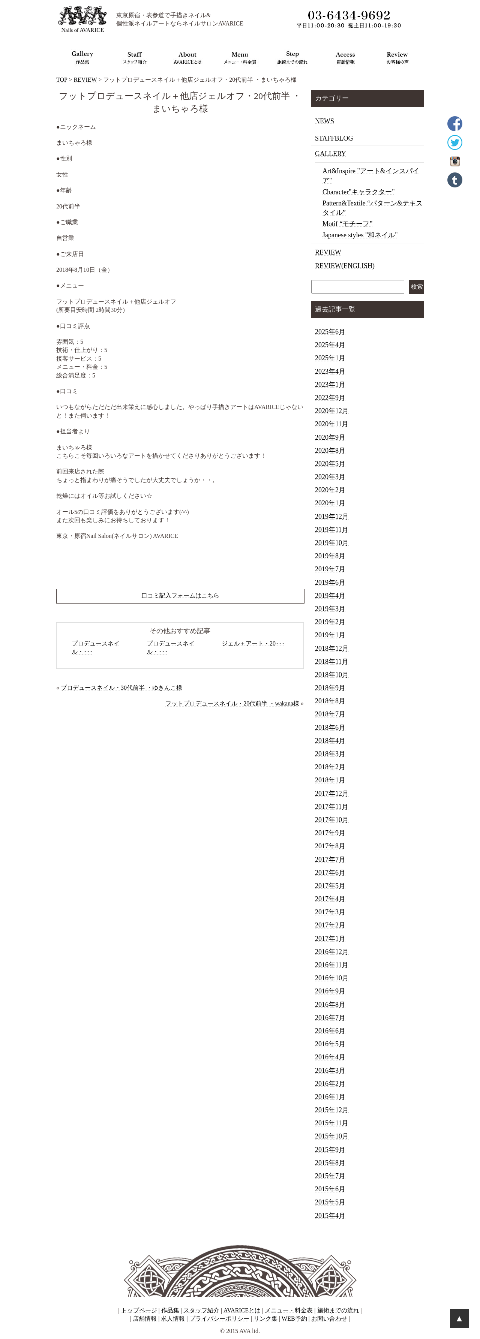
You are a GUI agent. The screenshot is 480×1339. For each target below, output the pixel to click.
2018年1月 (330, 780)
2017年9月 (330, 833)
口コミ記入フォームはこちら (180, 595)
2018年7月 (330, 714)
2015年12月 (332, 1110)
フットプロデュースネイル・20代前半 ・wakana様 (232, 703)
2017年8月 (330, 846)
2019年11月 (331, 529)
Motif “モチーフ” (347, 224)
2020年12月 (332, 411)
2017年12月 (332, 793)
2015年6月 (330, 1189)
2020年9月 (330, 437)
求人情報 (173, 1318)
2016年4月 (330, 1057)
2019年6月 (330, 582)
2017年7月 (330, 859)
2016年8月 (330, 1004)
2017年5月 (330, 886)
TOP (61, 79)
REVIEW (85, 79)
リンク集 (266, 1318)
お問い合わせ (329, 1318)
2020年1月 (330, 503)
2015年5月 (330, 1202)
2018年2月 (330, 767)
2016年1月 (330, 1097)
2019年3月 (330, 609)
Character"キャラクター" (358, 192)
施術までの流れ (338, 1310)
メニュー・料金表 (289, 1310)
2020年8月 (330, 450)
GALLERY (330, 153)
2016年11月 (331, 965)
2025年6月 (330, 331)
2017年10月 (332, 820)
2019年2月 (330, 622)
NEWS (324, 121)
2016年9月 (330, 991)
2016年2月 (330, 1083)
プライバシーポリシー (219, 1318)
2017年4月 (330, 899)
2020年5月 (330, 463)
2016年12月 (332, 952)
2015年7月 (330, 1176)
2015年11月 (331, 1123)
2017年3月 (330, 912)
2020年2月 (330, 490)
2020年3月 (330, 477)
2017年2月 (330, 925)
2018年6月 (330, 727)
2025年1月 (330, 358)
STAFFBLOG (334, 138)
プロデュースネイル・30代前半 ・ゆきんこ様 (121, 687)
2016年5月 (330, 1044)
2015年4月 (330, 1215)
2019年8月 (330, 556)
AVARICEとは (242, 1310)
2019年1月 (330, 635)
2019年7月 (330, 569)
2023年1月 (330, 384)
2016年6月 (330, 1031)
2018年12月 (332, 648)
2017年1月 (330, 938)
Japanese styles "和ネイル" (360, 235)
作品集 (170, 1310)
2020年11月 (331, 424)
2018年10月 (332, 674)
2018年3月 (330, 754)
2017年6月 (330, 872)
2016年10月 (332, 978)
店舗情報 (145, 1318)
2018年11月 (331, 661)
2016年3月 (330, 1070)
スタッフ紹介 (201, 1310)
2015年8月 (330, 1163)
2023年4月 (330, 371)
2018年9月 (330, 688)
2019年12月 (332, 516)
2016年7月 (330, 1017)
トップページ (139, 1310)
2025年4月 (330, 345)
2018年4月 (330, 740)
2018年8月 (330, 701)
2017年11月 (331, 806)
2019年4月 (330, 595)
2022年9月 (330, 397)
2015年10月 (332, 1136)
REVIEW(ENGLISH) (345, 266)
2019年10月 (332, 543)
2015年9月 (330, 1149)
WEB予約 (294, 1318)
